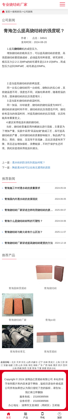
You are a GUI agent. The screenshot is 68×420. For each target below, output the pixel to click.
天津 (18, 362)
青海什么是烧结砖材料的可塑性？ (24, 221)
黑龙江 (51, 362)
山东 (20, 365)
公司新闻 (28, 11)
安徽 (5, 365)
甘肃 (29, 368)
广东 (40, 365)
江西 (15, 365)
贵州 (65, 365)
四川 (60, 365)
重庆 (55, 365)
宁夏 (39, 368)
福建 (10, 365)
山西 (28, 362)
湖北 (30, 365)
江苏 (62, 362)
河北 (23, 362)
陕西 (24, 368)
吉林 (45, 362)
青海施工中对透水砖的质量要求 (22, 188)
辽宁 (40, 362)
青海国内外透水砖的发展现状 (21, 199)
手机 (42, 415)
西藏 (19, 368)
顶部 (59, 415)
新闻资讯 (17, 11)
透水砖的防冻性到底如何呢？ (28, 162)
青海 (34, 368)
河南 (25, 365)
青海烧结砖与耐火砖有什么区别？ (24, 232)
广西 (45, 365)
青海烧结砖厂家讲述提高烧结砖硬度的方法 (29, 243)
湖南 (35, 365)
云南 (14, 368)
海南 (50, 365)
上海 (57, 362)
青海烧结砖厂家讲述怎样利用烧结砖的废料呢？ (29, 210)
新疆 (44, 368)
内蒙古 (34, 362)
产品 (25, 415)
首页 (8, 11)
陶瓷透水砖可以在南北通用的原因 (31, 167)
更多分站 (51, 368)
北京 (13, 362)
